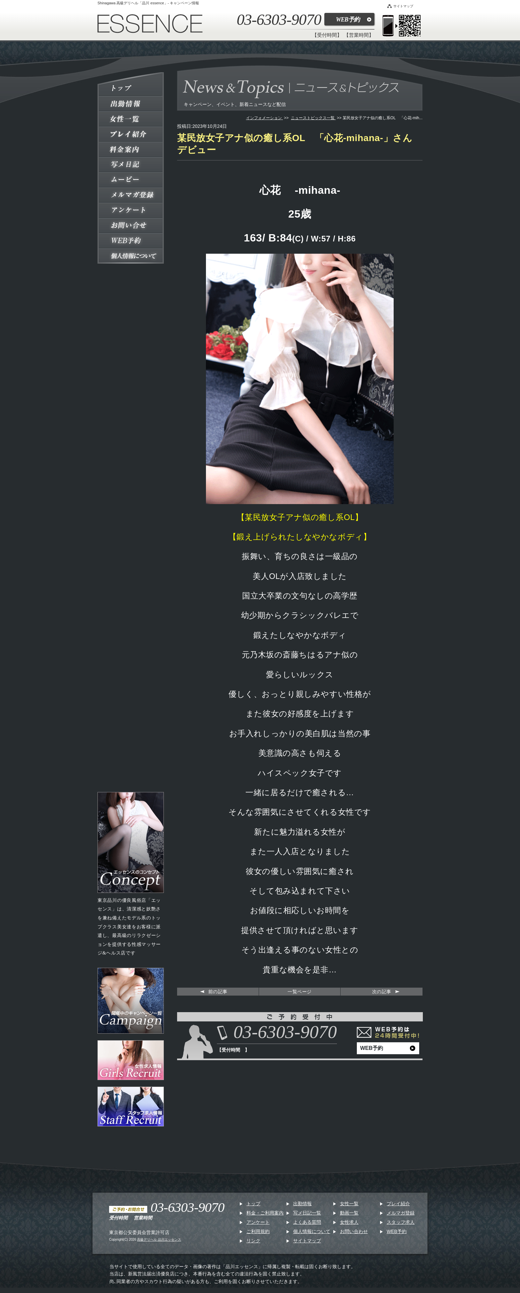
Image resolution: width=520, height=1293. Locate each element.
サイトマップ (400, 6)
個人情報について (311, 1231)
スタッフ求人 (401, 1222)
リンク (253, 1240)
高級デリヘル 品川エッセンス (159, 1239)
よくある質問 (307, 1222)
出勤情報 (302, 1203)
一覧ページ (300, 991)
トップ (253, 1203)
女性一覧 (349, 1203)
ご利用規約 (258, 1231)
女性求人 (349, 1222)
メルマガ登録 (401, 1212)
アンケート (258, 1222)
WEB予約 (347, 19)
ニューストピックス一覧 (313, 118)
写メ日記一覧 (307, 1212)
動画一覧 (349, 1212)
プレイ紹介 (398, 1203)
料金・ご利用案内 (265, 1212)
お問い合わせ (354, 1231)
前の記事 (218, 991)
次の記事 (381, 991)
